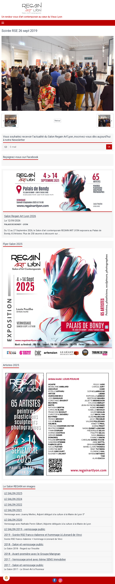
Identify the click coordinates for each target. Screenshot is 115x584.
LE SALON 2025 (13, 493)
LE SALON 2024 (13, 499)
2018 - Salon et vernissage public (23, 544)
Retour (57, 121)
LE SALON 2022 (13, 504)
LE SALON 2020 (13, 519)
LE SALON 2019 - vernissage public (24, 529)
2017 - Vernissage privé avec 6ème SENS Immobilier (35, 559)
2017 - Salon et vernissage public (23, 565)
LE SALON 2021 (13, 510)
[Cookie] (6, 577)
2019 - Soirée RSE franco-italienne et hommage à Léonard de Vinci (43, 534)
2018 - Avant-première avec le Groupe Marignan (32, 553)
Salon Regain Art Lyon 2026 (20, 216)
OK (109, 147)
